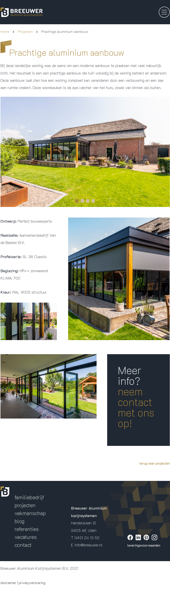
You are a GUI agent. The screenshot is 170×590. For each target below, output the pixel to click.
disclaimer (8, 582)
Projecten (25, 31)
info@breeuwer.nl (89, 544)
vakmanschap (30, 513)
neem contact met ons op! (136, 407)
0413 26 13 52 (87, 537)
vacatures (26, 536)
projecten (25, 505)
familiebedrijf (29, 497)
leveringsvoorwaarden (143, 545)
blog (19, 520)
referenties (27, 528)
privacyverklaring (32, 582)
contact (23, 544)
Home (4, 31)
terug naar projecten (154, 463)
